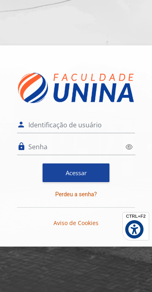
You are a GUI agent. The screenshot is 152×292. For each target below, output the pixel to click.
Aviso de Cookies (76, 223)
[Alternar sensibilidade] (129, 147)
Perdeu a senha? (76, 194)
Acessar (76, 173)
